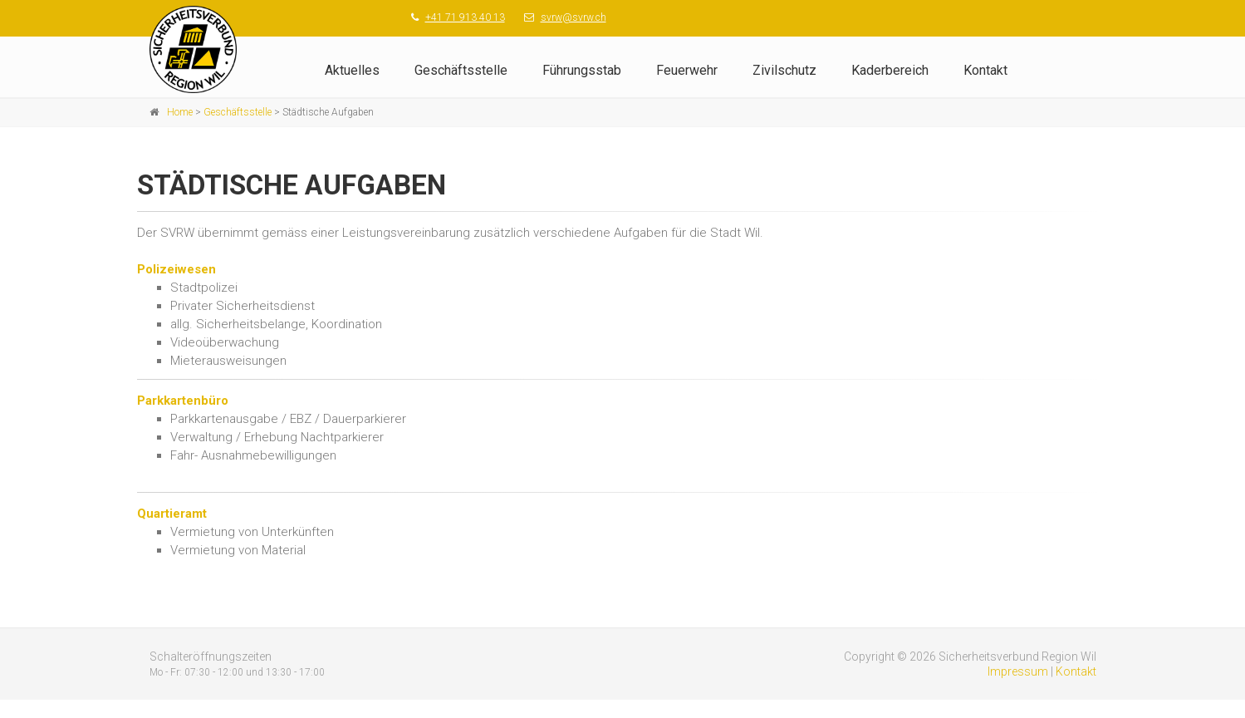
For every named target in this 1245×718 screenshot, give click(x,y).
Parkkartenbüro (182, 400)
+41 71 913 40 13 (465, 17)
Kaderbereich (890, 70)
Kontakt (985, 70)
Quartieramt (172, 513)
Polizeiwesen (176, 269)
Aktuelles (352, 70)
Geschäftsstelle (460, 70)
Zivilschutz (784, 70)
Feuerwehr (687, 70)
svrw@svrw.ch (573, 17)
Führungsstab (581, 70)
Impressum (1018, 671)
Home (180, 112)
